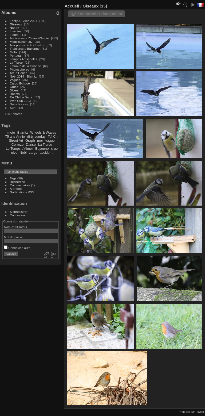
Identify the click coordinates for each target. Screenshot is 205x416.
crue (54, 149)
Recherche (17, 181)
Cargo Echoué (20, 83)
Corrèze (17, 144)
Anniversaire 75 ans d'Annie (30, 38)
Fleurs (14, 34)
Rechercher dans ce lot (100, 13)
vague (50, 140)
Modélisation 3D (21, 41)
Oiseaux (16, 24)
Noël (22, 153)
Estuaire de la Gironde (25, 66)
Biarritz (22, 132)
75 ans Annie (15, 136)
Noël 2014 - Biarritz (23, 76)
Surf (13, 107)
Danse (31, 144)
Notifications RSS (22, 192)
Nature (14, 27)
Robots (15, 93)
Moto (13, 52)
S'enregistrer (18, 211)
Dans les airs (19, 104)
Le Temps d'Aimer (19, 149)
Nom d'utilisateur (15, 227)
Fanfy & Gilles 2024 (23, 20)
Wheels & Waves (43, 132)
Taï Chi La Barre (21, 97)
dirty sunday (36, 136)
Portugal (16, 55)
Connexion (17, 215)
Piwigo (200, 411)
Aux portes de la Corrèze (27, 45)
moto (11, 132)
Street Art (16, 140)
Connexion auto (17, 247)
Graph (30, 140)
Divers (14, 90)
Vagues (15, 80)
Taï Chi (53, 136)
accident (46, 153)
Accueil (72, 6)
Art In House (18, 73)
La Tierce (16, 62)
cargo (33, 153)
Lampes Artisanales (23, 59)
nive (14, 153)
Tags (13, 178)
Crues (14, 86)
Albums (8, 12)
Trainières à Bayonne (25, 48)
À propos (16, 188)
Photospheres (19, 69)
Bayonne (42, 149)
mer (40, 140)
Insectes (16, 31)
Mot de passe (13, 237)
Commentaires (20, 185)
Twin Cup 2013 (20, 100)
